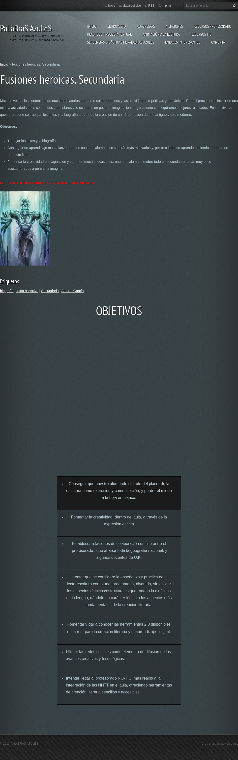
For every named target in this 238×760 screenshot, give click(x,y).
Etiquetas (9, 281)
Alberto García (72, 291)
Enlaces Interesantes (182, 42)
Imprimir (167, 5)
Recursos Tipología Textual (109, 34)
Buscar (233, 5)
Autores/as (146, 26)
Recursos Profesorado (212, 26)
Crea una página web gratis (220, 743)
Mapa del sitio (131, 5)
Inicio (91, 26)
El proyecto (116, 26)
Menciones (174, 26)
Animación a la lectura (161, 34)
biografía (6, 291)
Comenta (218, 42)
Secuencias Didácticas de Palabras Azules (120, 42)
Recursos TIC (201, 34)
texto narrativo (27, 291)
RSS (151, 5)
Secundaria (50, 291)
